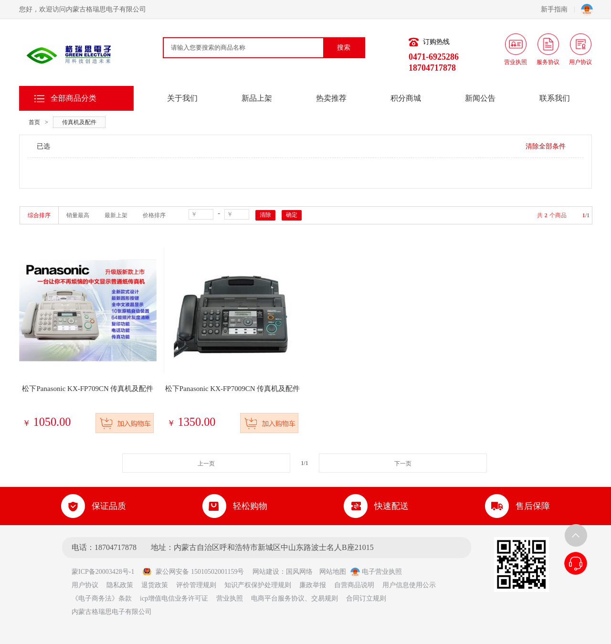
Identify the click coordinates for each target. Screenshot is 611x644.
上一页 (206, 463)
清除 (265, 214)
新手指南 (558, 9)
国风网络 (299, 571)
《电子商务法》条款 (102, 598)
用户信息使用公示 (409, 585)
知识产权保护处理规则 (257, 585)
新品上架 (257, 98)
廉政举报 (312, 585)
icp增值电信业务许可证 (174, 598)
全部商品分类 (73, 98)
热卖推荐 (331, 98)
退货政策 (154, 585)
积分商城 (405, 98)
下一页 (402, 463)
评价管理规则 (196, 585)
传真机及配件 (79, 122)
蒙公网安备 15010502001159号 (193, 571)
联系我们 (554, 98)
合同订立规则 (366, 598)
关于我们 (182, 98)
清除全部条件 (546, 146)
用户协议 (85, 585)
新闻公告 (480, 98)
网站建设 (266, 571)
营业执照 (229, 598)
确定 (291, 214)
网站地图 (332, 571)
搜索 (343, 47)
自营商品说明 (354, 585)
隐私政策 (119, 585)
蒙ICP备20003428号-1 (106, 571)
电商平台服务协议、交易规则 (294, 598)
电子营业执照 (376, 571)
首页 (34, 122)
